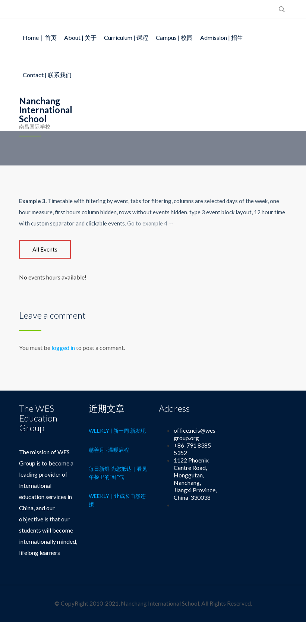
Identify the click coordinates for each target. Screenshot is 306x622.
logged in (63, 347)
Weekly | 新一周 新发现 (117, 430)
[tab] (45, 249)
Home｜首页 (40, 37)
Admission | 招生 (221, 37)
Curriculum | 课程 (126, 37)
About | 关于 (80, 37)
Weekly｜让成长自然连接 (117, 500)
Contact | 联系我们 (47, 74)
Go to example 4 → (150, 223)
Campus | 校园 (174, 37)
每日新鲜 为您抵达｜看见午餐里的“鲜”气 (118, 472)
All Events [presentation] (44, 249)
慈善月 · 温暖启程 (109, 449)
